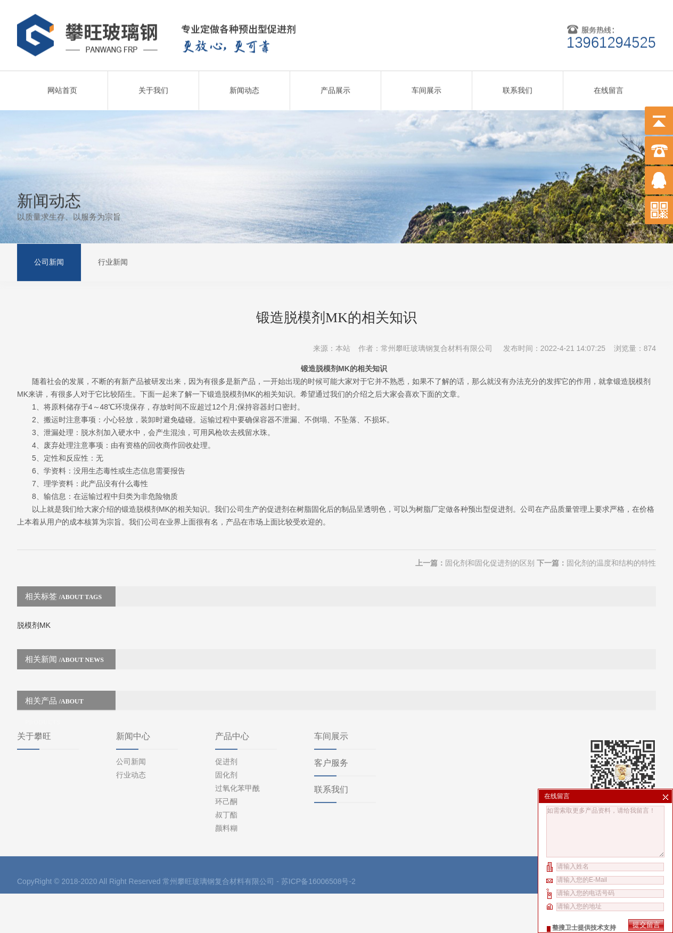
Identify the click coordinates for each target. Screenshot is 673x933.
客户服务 (331, 712)
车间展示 (426, 86)
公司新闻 (49, 261)
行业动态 (131, 725)
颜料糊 (226, 778)
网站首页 (62, 86)
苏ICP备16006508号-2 (318, 831)
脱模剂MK (34, 608)
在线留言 (608, 86)
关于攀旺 (34, 686)
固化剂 (226, 725)
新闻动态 (244, 86)
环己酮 (226, 751)
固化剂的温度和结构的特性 (611, 546)
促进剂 (226, 711)
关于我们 (153, 86)
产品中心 (232, 686)
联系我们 (517, 86)
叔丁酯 (226, 764)
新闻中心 (133, 686)
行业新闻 (113, 261)
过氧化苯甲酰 (237, 738)
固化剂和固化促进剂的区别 (490, 546)
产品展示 (335, 86)
